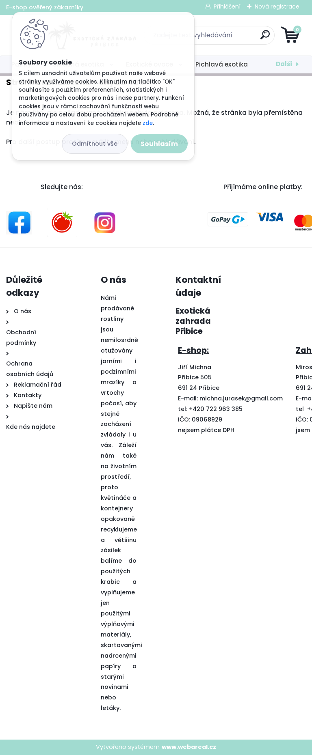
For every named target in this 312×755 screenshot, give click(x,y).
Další (284, 64)
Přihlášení (227, 6)
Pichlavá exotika (221, 64)
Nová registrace (277, 6)
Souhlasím (159, 143)
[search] (253, 38)
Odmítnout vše (94, 144)
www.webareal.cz (189, 747)
